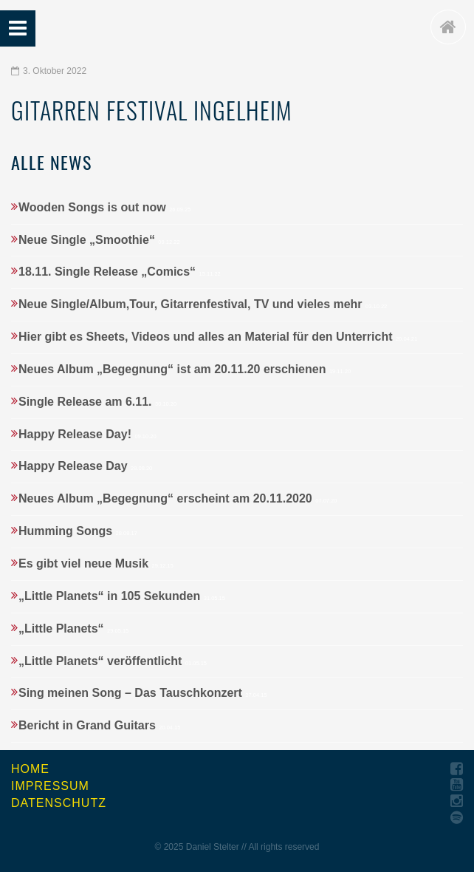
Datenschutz (58, 803)
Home (30, 769)
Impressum (50, 786)
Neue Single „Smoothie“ (99, 240)
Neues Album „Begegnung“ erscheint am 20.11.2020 (177, 498)
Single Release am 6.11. (97, 401)
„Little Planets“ (73, 628)
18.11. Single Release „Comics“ (119, 271)
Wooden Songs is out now (104, 207)
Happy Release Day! (87, 434)
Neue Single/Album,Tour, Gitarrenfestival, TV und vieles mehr (202, 304)
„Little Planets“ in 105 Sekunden (121, 596)
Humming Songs (77, 531)
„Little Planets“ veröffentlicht (112, 661)
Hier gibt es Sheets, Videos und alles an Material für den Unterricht (217, 336)
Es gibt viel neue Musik (96, 563)
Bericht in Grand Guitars (99, 725)
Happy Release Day (85, 466)
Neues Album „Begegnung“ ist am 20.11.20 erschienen (184, 369)
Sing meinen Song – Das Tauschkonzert (142, 693)
